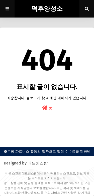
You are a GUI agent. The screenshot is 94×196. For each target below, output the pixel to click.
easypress (47, 141)
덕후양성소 (47, 9)
